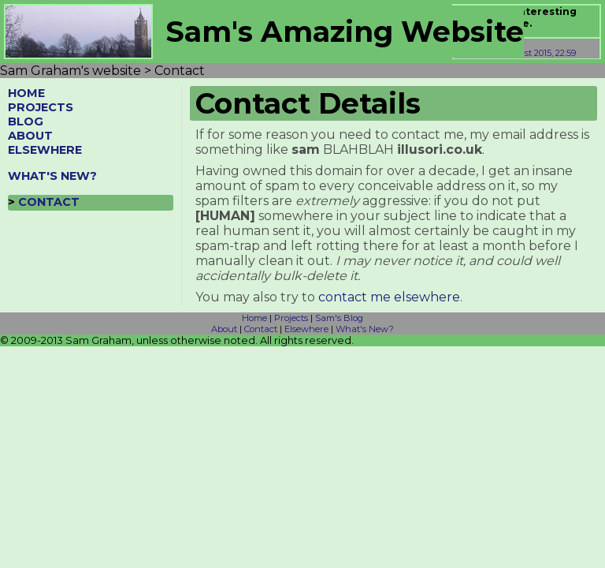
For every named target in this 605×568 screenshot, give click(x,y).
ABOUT (30, 136)
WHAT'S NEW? (52, 176)
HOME (26, 93)
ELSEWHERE (45, 150)
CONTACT (49, 202)
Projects (291, 317)
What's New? (365, 328)
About (224, 328)
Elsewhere (306, 328)
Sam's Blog (339, 317)
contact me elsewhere (389, 297)
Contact (260, 328)
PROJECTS (40, 107)
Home (254, 317)
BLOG (25, 121)
